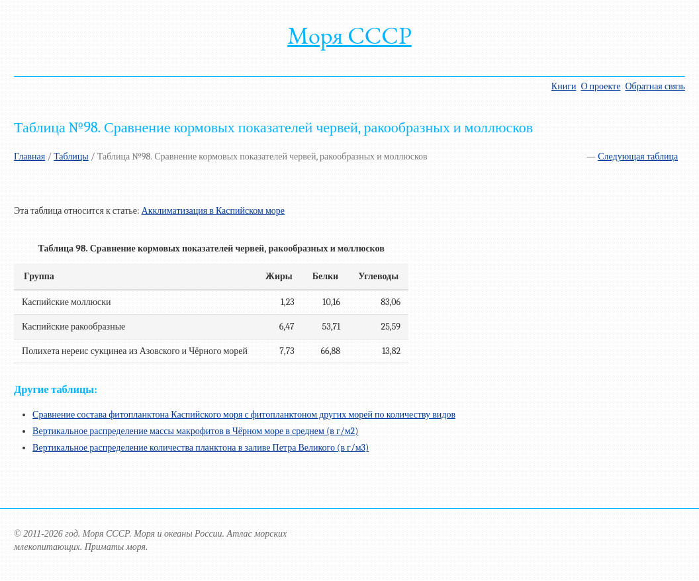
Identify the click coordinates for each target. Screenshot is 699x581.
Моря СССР (349, 35)
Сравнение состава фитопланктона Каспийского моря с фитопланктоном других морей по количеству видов (243, 414)
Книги (564, 86)
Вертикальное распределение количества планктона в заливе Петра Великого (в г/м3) (200, 447)
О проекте (600, 86)
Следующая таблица (638, 156)
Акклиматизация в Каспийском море (213, 210)
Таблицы (71, 156)
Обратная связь (654, 86)
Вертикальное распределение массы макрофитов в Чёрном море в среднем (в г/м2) (195, 431)
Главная (29, 156)
